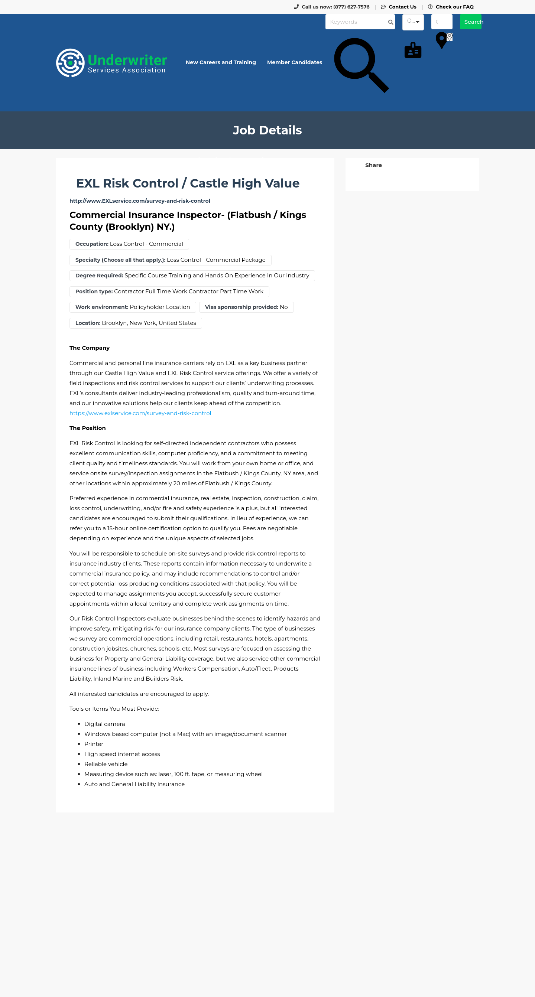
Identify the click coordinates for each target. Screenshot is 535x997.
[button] (372, 165)
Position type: (94, 292)
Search (473, 21)
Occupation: (91, 244)
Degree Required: (99, 276)
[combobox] (413, 22)
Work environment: (102, 307)
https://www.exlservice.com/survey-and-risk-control (140, 413)
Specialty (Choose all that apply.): (120, 260)
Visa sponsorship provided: (241, 307)
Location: (87, 323)
